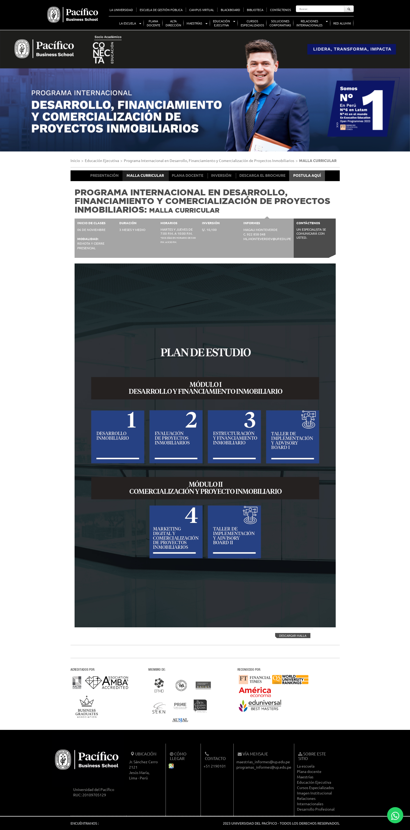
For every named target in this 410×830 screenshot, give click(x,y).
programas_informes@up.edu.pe (263, 767)
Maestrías (194, 23)
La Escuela (127, 23)
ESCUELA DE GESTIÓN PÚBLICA (161, 10)
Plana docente (309, 771)
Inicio (75, 160)
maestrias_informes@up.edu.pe (263, 761)
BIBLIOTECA (255, 10)
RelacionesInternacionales (309, 23)
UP (42, 5)
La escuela (305, 766)
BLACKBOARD (230, 10)
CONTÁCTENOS (280, 10)
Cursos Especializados (315, 787)
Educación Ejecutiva (102, 160)
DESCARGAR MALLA (290, 635)
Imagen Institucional (314, 792)
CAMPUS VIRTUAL (201, 10)
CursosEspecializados (252, 23)
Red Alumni (342, 23)
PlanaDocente (153, 23)
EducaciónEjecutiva (221, 23)
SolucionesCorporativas (280, 23)
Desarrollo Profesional (316, 809)
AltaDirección (173, 23)
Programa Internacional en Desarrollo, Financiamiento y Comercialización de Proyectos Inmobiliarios (209, 160)
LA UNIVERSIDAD (121, 10)
